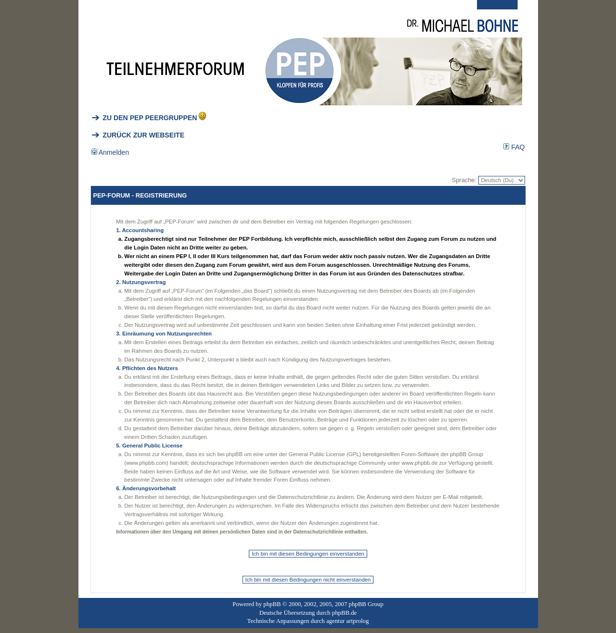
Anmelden (110, 152)
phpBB (272, 604)
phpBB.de (344, 612)
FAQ (514, 147)
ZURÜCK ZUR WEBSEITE (138, 135)
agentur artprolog (347, 621)
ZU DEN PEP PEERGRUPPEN (144, 118)
